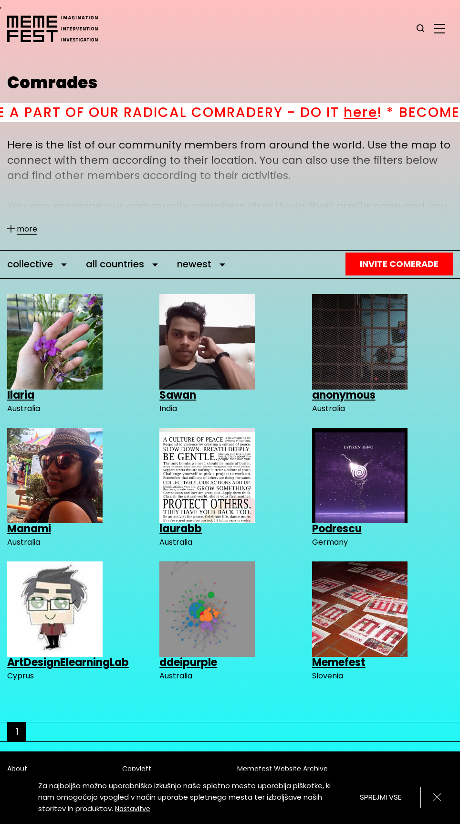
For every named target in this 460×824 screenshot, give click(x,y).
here (376, 112)
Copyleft (136, 768)
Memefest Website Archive (282, 768)
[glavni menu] (439, 28)
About (17, 768)
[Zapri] (437, 797)
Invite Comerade (399, 264)
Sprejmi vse (380, 797)
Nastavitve (132, 808)
